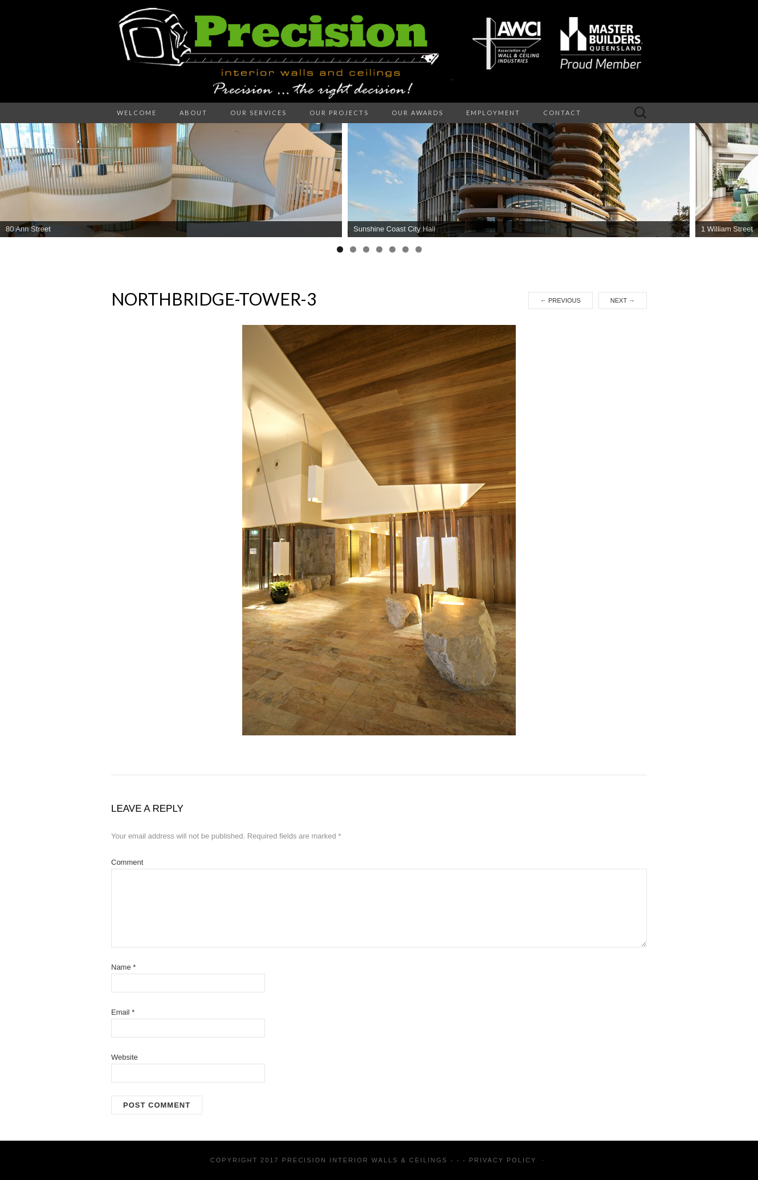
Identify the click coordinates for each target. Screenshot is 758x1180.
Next (622, 300)
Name (123, 967)
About (193, 112)
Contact (562, 112)
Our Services (258, 112)
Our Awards (417, 112)
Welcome (137, 112)
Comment (127, 862)
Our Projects (339, 112)
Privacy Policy (502, 1160)
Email (123, 1012)
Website (124, 1057)
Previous (560, 300)
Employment (493, 112)
